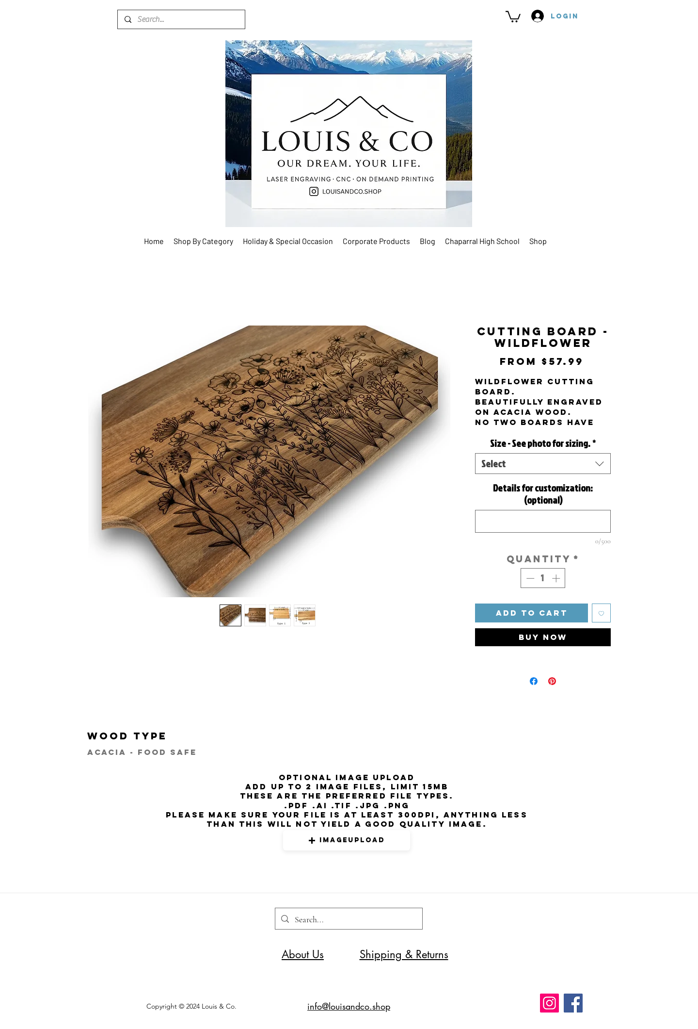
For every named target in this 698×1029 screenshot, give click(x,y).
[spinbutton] (543, 578)
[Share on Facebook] (533, 681)
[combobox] (543, 463)
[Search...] (180, 19)
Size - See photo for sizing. (543, 443)
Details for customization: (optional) (543, 494)
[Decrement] (529, 578)
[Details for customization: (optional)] (543, 521)
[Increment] (557, 578)
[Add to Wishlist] (601, 613)
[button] (513, 16)
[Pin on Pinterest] (552, 681)
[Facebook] (573, 1003)
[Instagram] (549, 1003)
